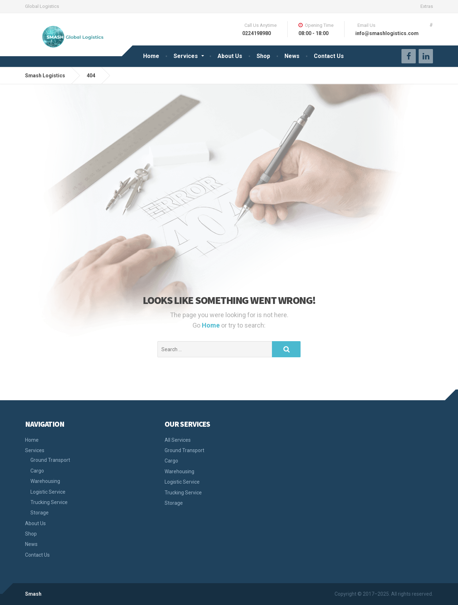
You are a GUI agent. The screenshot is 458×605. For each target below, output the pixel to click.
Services (186, 56)
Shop (263, 56)
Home (151, 56)
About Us (230, 56)
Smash (33, 594)
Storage (39, 513)
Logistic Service (47, 492)
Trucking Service (49, 502)
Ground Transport (50, 460)
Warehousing (45, 481)
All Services (178, 440)
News (291, 56)
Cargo (37, 471)
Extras (426, 6)
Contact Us (329, 56)
